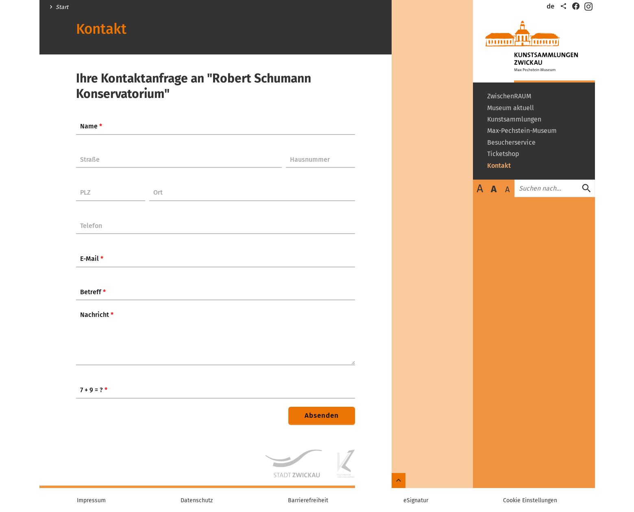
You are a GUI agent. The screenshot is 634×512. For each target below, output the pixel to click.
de (550, 6)
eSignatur (415, 500)
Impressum (91, 500)
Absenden (322, 415)
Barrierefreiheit (308, 500)
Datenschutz (197, 500)
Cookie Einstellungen (530, 500)
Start (62, 7)
